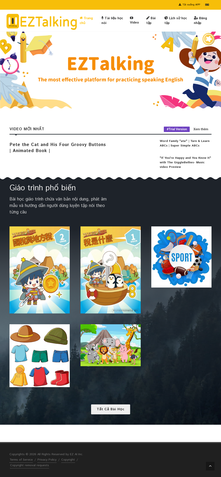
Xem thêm (200, 129)
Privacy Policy (47, 460)
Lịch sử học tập (175, 20)
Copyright (68, 460)
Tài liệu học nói (112, 20)
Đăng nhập (200, 20)
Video (134, 20)
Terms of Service (21, 460)
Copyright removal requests (29, 465)
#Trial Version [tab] (177, 129)
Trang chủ (86, 20)
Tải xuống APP (189, 5)
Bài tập (151, 20)
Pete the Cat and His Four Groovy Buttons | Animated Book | (57, 148)
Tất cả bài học (111, 409)
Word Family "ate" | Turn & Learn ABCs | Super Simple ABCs (185, 143)
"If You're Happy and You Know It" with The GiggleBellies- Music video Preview (185, 162)
